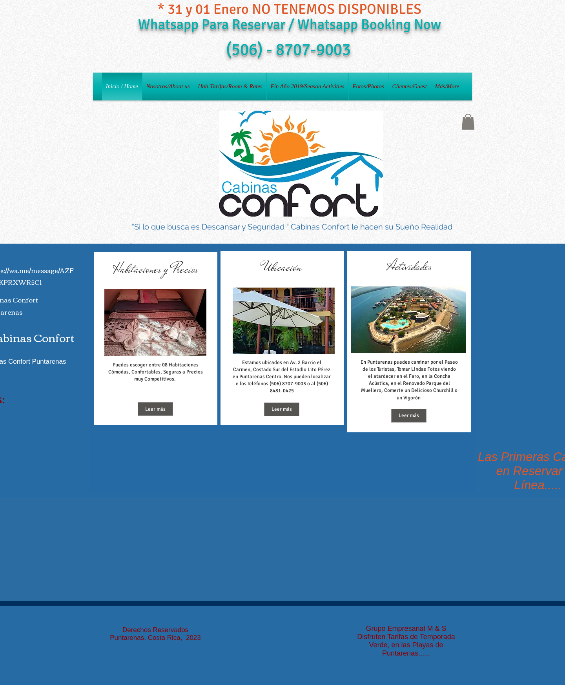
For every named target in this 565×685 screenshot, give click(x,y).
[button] (468, 122)
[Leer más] (155, 409)
